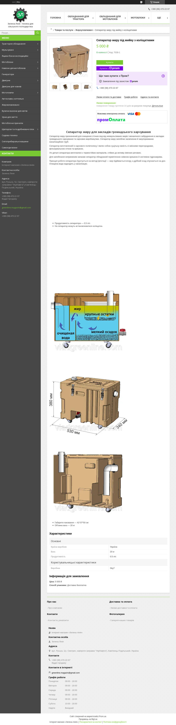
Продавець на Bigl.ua (88, 719)
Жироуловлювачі (84, 30)
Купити (109, 62)
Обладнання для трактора (78, 17)
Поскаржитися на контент (90, 722)
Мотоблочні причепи (12, 123)
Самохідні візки (9, 147)
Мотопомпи (8, 92)
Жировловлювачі (10, 104)
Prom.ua (102, 716)
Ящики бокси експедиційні (15, 56)
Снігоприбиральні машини (15, 141)
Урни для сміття (9, 117)
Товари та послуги (64, 30)
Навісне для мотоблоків (14, 68)
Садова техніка (9, 135)
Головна (55, 17)
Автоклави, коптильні (13, 98)
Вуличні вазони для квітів (14, 110)
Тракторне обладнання (13, 43)
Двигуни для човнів (11, 86)
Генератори (8, 74)
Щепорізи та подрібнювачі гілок (18, 129)
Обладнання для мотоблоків (110, 17)
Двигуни (6, 80)
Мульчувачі (8, 49)
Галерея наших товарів (122, 620)
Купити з (110, 68)
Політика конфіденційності (114, 722)
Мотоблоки (7, 62)
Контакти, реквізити (58, 620)
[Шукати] (37, 32)
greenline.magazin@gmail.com (16, 207)
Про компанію (55, 607)
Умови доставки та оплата (123, 607)
